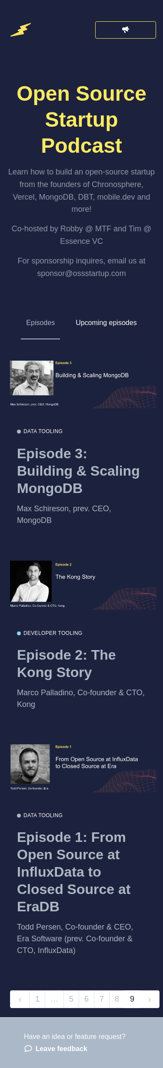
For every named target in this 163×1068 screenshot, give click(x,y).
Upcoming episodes (106, 322)
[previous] (20, 999)
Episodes (40, 322)
